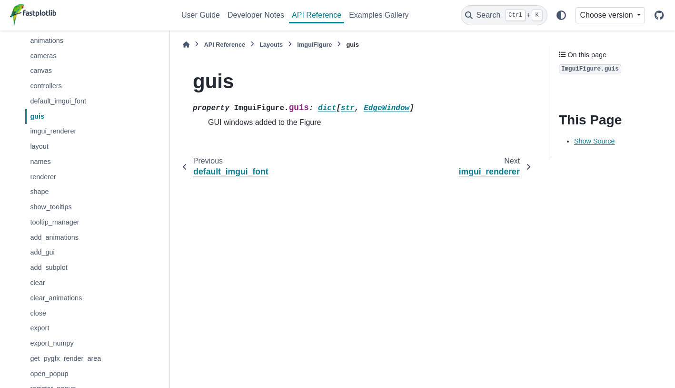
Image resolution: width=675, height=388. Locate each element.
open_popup (49, 374)
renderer (43, 177)
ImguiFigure (314, 44)
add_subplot (48, 267)
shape (39, 191)
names (40, 161)
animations (46, 40)
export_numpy (51, 343)
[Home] (186, 45)
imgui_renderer (53, 131)
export (39, 328)
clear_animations (56, 298)
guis (37, 116)
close (38, 313)
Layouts (271, 44)
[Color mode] (561, 15)
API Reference (316, 15)
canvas (41, 70)
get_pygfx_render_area (65, 358)
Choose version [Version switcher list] (607, 15)
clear (37, 282)
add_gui (42, 252)
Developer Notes (256, 15)
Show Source (594, 141)
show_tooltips (50, 207)
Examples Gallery (378, 15)
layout (39, 146)
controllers (45, 86)
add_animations (54, 237)
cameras (43, 56)
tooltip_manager (54, 222)
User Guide (200, 15)
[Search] (504, 15)
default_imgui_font (58, 101)
